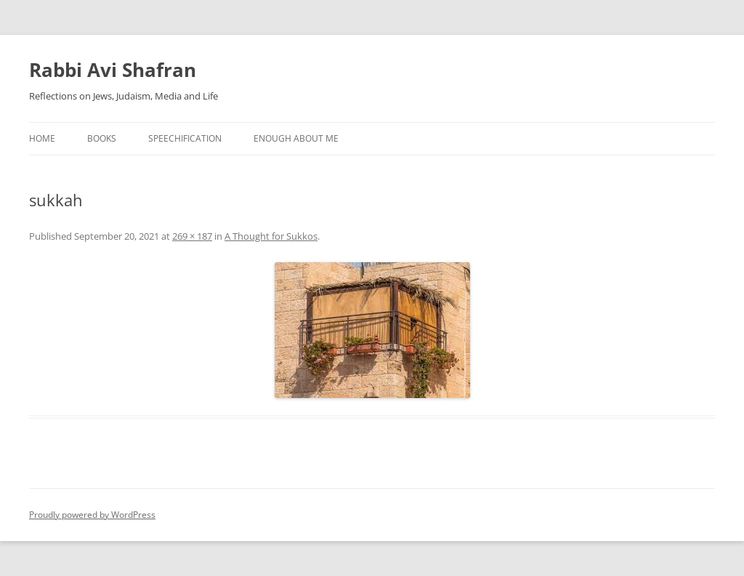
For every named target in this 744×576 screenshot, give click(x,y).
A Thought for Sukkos (271, 236)
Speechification (185, 138)
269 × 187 (192, 236)
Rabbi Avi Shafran (112, 70)
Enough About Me (296, 138)
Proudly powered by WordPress (92, 514)
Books (101, 138)
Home (42, 138)
